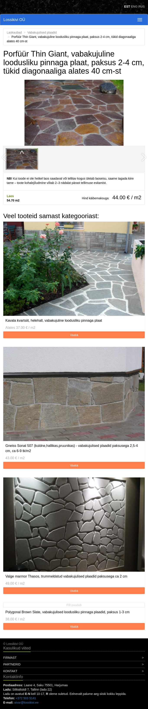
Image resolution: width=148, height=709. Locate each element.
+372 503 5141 (26, 698)
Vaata (74, 335)
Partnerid (12, 664)
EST (127, 6)
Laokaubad (14, 32)
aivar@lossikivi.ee (26, 702)
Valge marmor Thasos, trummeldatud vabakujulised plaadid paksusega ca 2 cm (66, 576)
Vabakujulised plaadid (42, 32)
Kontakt (10, 671)
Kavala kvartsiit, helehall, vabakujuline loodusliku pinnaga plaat (53, 320)
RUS (141, 6)
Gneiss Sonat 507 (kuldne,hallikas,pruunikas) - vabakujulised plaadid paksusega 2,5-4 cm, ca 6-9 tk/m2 (71, 448)
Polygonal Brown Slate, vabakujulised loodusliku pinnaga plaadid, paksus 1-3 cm (67, 612)
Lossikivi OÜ (14, 20)
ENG (134, 6)
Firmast (9, 657)
